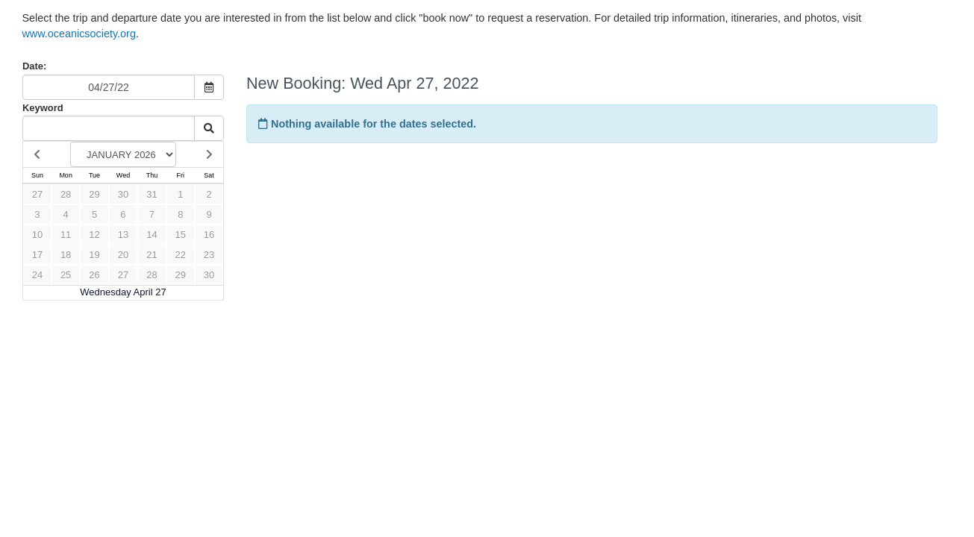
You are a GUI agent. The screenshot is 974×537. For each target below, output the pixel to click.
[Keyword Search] (108, 128)
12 (94, 234)
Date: (34, 66)
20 (123, 254)
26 (94, 274)
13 (123, 234)
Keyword (42, 107)
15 (180, 234)
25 (65, 274)
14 (151, 234)
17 (37, 254)
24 (37, 274)
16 (209, 234)
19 (94, 254)
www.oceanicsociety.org (79, 34)
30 (123, 194)
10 (37, 234)
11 (65, 234)
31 (151, 194)
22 (180, 254)
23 (209, 254)
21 (151, 254)
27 (37, 194)
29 (94, 194)
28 (65, 194)
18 (65, 254)
